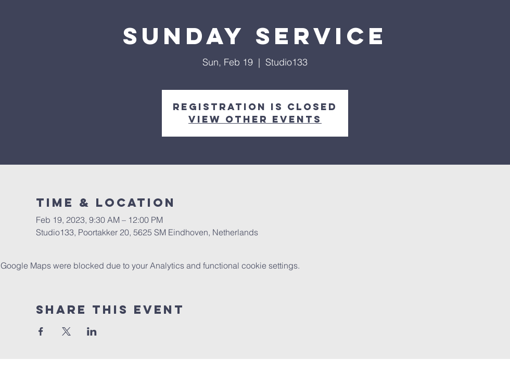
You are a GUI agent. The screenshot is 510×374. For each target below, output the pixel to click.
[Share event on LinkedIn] (92, 331)
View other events (255, 119)
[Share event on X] (66, 331)
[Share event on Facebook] (41, 331)
